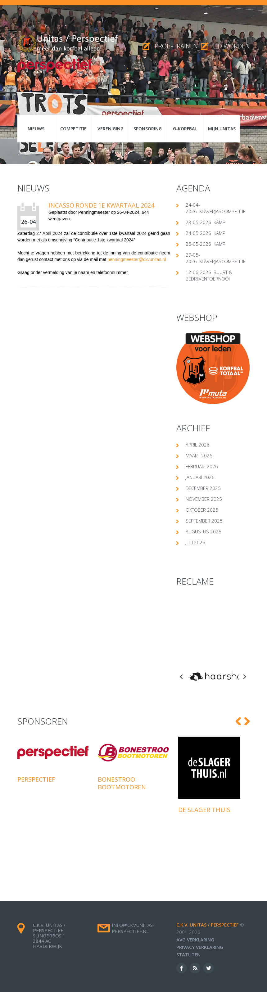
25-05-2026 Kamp (205, 244)
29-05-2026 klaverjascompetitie (216, 258)
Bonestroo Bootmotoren (122, 771)
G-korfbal (185, 129)
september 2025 (204, 521)
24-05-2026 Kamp (205, 233)
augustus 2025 (203, 531)
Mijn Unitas (222, 129)
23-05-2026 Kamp (205, 222)
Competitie (73, 129)
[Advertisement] (213, 626)
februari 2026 (202, 466)
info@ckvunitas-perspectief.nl (133, 916)
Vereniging (110, 129)
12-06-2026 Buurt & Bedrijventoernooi (209, 275)
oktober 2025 (202, 510)
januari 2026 (200, 477)
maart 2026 (199, 455)
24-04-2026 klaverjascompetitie (216, 208)
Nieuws (36, 129)
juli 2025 (195, 542)
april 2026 (198, 445)
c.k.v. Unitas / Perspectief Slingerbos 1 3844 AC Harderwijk (49, 923)
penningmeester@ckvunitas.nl (136, 259)
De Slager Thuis (204, 797)
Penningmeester (94, 212)
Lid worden (231, 46)
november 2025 (204, 499)
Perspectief (36, 767)
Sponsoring (148, 129)
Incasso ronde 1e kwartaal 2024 (101, 205)
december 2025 (203, 488)
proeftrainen (176, 46)
